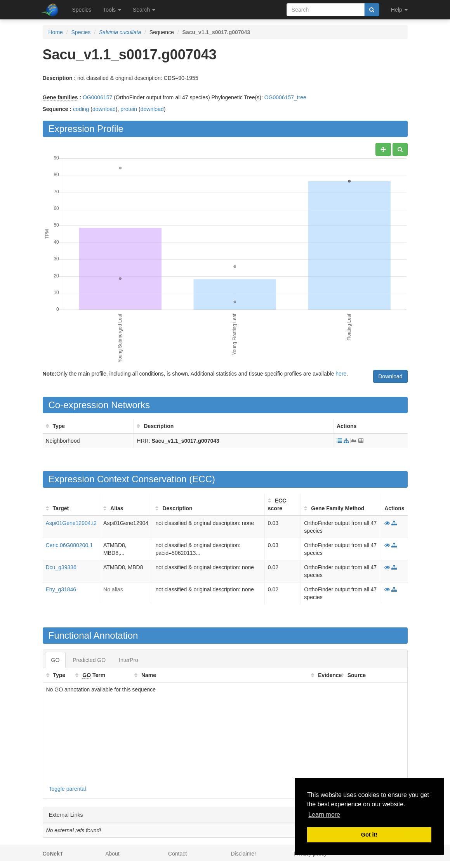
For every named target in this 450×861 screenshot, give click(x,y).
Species (82, 10)
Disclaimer (243, 854)
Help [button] (399, 10)
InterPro (128, 660)
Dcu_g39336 (61, 567)
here (340, 374)
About (112, 854)
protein (128, 109)
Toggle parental (67, 789)
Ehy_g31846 (61, 589)
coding (81, 109)
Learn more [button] (324, 814)
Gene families (60, 97)
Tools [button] (112, 10)
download (104, 109)
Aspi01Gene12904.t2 (71, 523)
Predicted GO (89, 660)
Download (390, 376)
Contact (177, 854)
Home (56, 32)
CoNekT (53, 854)
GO (55, 660)
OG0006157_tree (285, 97)
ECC (202, 479)
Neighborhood (63, 441)
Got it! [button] (369, 835)
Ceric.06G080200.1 (69, 545)
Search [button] (144, 10)
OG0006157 (97, 97)
